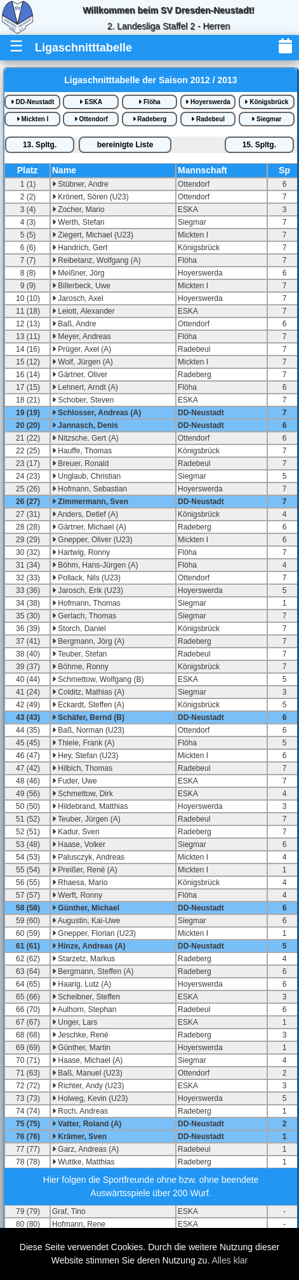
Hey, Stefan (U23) (85, 755)
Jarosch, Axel (77, 298)
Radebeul (208, 119)
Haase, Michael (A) (87, 1060)
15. (259, 144)
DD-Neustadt (32, 101)
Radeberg (150, 119)
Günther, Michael (85, 907)
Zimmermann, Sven (90, 501)
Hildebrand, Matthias (90, 806)
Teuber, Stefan (79, 654)
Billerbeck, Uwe (81, 285)
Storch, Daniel (79, 628)
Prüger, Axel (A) (81, 349)
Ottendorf (91, 119)
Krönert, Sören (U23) (90, 196)
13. (39, 144)
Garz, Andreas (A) (85, 1149)
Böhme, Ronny (80, 666)
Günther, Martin (81, 1047)
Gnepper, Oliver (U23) (92, 539)
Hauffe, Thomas (82, 450)
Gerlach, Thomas (84, 615)
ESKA (90, 101)
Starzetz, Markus (83, 958)
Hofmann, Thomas (86, 603)
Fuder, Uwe (74, 781)
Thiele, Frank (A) (83, 742)
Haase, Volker (78, 844)
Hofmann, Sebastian (89, 488)
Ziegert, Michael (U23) (92, 234)
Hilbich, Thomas (82, 768)
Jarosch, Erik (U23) (87, 590)
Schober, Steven (83, 400)
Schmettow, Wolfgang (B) (98, 679)
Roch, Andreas (80, 1111)
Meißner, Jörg (78, 273)
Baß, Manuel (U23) (87, 1073)
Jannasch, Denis (85, 425)
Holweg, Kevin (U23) (90, 1098)
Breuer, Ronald (80, 463)
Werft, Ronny (77, 895)
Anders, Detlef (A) (85, 514)
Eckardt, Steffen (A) (88, 704)
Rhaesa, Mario (79, 882)
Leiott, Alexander (83, 311)
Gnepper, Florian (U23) (94, 933)
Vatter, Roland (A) (86, 1123)
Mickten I (33, 119)
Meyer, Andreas (81, 336)
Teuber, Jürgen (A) (86, 819)
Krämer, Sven (79, 1136)
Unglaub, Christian (86, 476)
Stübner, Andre (80, 184)
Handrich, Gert (79, 247)
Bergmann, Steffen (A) (93, 971)
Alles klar (229, 1260)
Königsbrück (266, 101)
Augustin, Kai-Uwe (86, 920)
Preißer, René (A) (84, 869)
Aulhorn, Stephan (84, 1009)
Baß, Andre (74, 323)
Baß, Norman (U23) (88, 730)
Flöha (149, 101)
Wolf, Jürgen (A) (82, 361)
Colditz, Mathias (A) (88, 692)
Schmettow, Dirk (82, 793)
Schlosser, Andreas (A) (96, 412)
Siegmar (266, 119)
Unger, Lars (74, 1022)
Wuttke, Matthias (83, 1161)
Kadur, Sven (76, 831)
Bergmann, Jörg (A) (88, 641)
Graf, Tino (69, 1211)
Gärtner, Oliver (79, 374)
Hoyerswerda (207, 101)
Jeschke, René (80, 1034)
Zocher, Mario (78, 209)
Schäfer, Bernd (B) (88, 717)
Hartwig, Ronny (81, 552)
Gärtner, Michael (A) (89, 527)
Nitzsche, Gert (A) (85, 438)
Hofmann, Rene (78, 1224)
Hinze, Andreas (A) (89, 946)
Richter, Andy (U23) (88, 1085)
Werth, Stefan (78, 222)
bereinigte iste (125, 144)
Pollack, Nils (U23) (86, 577)
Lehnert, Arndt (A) (85, 387)
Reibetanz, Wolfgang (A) (96, 260)
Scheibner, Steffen (86, 996)
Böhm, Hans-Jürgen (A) (95, 565)
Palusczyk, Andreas (88, 857)
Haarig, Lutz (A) (81, 984)
